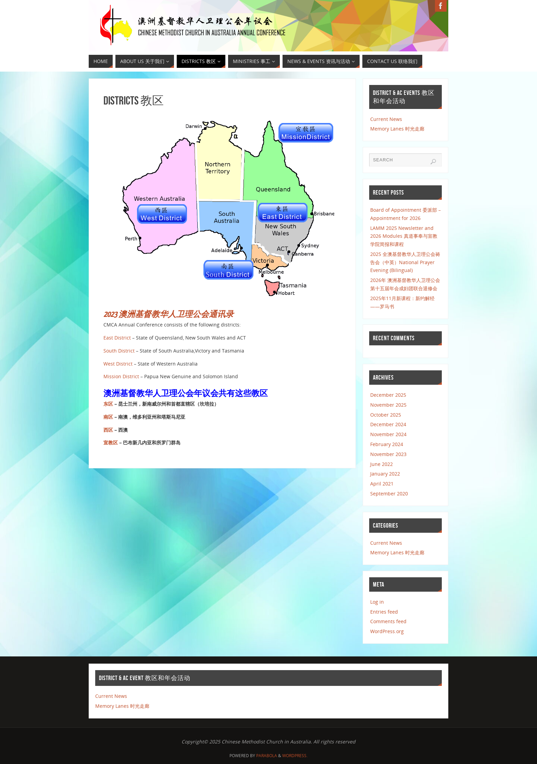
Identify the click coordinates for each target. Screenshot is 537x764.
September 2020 (389, 493)
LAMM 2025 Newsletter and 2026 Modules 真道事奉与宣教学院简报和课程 (403, 236)
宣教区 (110, 442)
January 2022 (385, 473)
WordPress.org (387, 631)
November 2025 (388, 405)
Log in (377, 602)
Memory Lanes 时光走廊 (397, 128)
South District (119, 350)
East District (117, 337)
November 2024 (388, 434)
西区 (108, 430)
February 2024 (386, 444)
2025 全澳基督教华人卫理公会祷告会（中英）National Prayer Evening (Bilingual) (405, 262)
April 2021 (382, 483)
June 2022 (381, 464)
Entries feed (384, 611)
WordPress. (295, 756)
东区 (108, 404)
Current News (386, 119)
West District (118, 363)
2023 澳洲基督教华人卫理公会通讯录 (168, 314)
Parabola (266, 756)
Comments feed (388, 621)
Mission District (121, 376)
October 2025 (385, 414)
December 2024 (388, 424)
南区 (108, 417)
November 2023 (388, 454)
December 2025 (388, 395)
